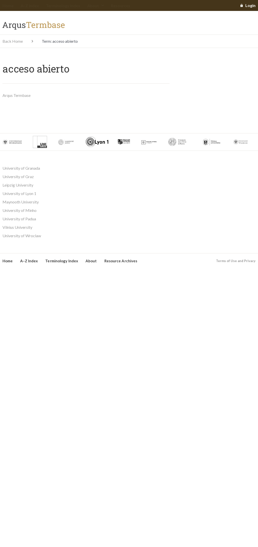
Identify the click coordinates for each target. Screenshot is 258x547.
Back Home (12, 41)
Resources (120, 5)
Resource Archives (120, 261)
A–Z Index (30, 5)
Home (8, 5)
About (95, 5)
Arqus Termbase (16, 95)
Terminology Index (63, 5)
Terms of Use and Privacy (236, 261)
